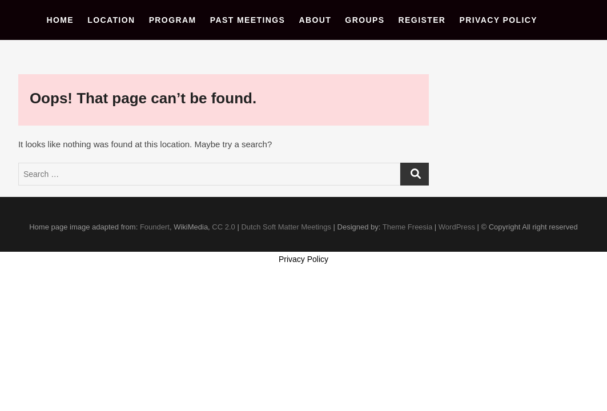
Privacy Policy (499, 20)
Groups (364, 20)
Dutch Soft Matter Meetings (286, 227)
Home (60, 20)
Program (172, 20)
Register (422, 20)
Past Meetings (248, 20)
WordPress (457, 227)
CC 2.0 (223, 227)
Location (111, 20)
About (315, 20)
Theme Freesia (407, 227)
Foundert (155, 227)
